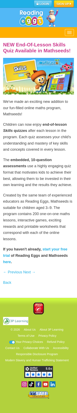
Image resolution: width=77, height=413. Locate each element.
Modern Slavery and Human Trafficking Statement (37, 360)
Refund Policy (55, 341)
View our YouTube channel (45, 384)
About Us (30, 329)
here (7, 262)
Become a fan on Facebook (38, 384)
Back (7, 283)
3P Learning (15, 321)
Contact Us (12, 348)
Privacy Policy (47, 335)
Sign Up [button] (63, 4)
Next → (29, 272)
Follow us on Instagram (24, 384)
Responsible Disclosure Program (37, 354)
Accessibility (61, 348)
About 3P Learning (51, 329)
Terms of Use (26, 335)
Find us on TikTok (31, 384)
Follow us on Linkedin (52, 384)
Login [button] (43, 4)
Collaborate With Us (36, 348)
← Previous (12, 272)
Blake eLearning (38, 308)
